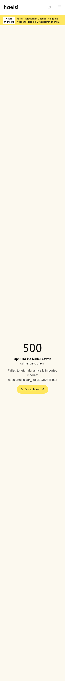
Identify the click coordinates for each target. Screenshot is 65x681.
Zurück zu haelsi (32, 389)
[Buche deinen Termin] (49, 7)
